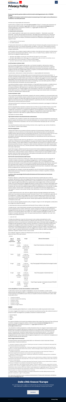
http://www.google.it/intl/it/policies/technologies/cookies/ (44, 263)
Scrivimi (33, 392)
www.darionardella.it (31, 24)
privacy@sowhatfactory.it (14, 29)
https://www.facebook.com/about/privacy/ (44, 245)
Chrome (11, 317)
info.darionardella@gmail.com (46, 26)
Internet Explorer (13, 315)
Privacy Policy (54, 399)
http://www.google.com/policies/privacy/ (43, 272)
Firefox (11, 316)
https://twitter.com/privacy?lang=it (44, 254)
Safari (11, 319)
